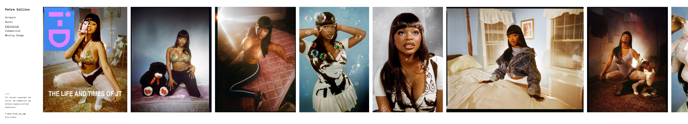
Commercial (13, 31)
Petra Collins (17, 9)
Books (9, 22)
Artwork (10, 17)
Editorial (12, 26)
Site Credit (11, 117)
